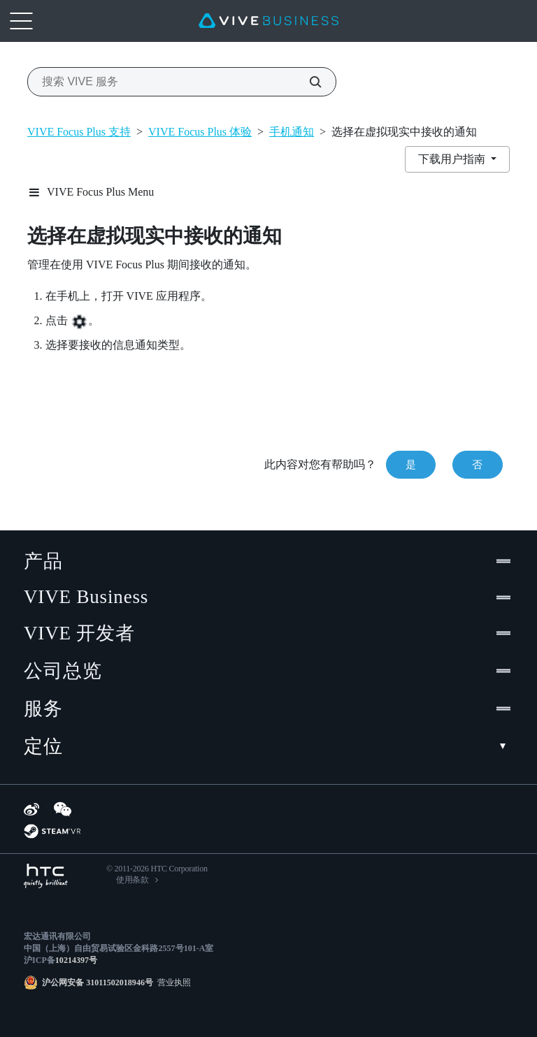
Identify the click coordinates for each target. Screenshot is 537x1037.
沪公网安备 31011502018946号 (97, 982)
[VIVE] (268, 20)
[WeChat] (62, 809)
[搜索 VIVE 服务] (308, 82)
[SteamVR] (52, 831)
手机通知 (291, 132)
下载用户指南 (453, 159)
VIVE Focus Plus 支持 (79, 132)
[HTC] (46, 876)
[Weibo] (31, 809)
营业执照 (172, 982)
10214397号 (76, 960)
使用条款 (132, 880)
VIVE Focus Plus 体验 (200, 132)
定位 (268, 746)
